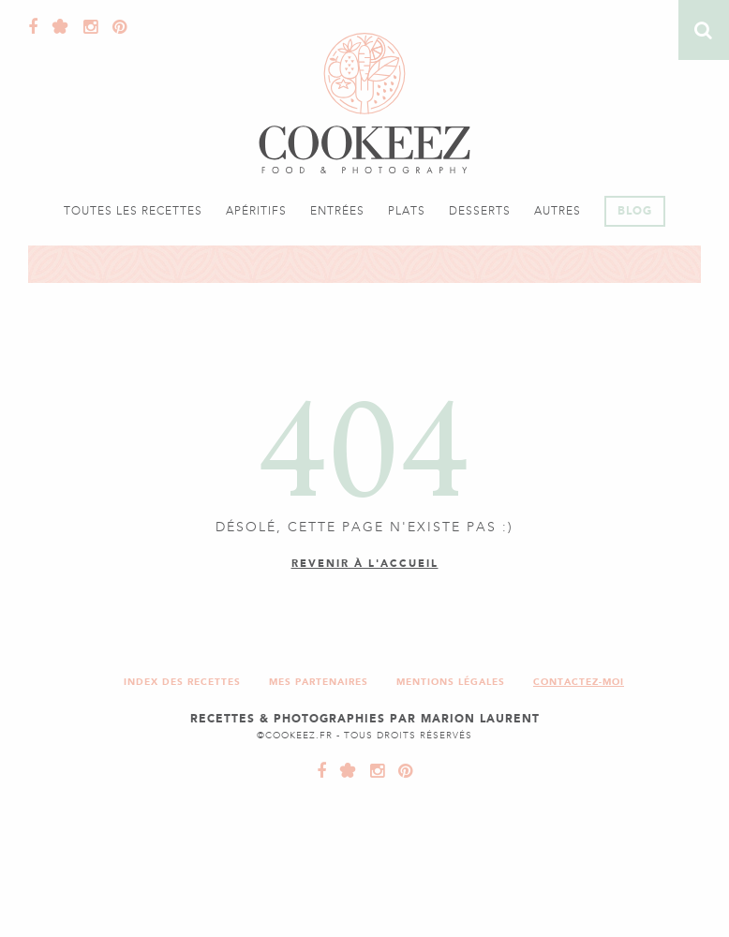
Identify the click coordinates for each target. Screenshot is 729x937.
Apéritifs (256, 210)
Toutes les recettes (133, 210)
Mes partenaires (318, 682)
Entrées (337, 210)
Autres (557, 210)
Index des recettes (182, 682)
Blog (634, 210)
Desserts (480, 210)
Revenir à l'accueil (365, 564)
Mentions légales (450, 682)
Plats (406, 210)
